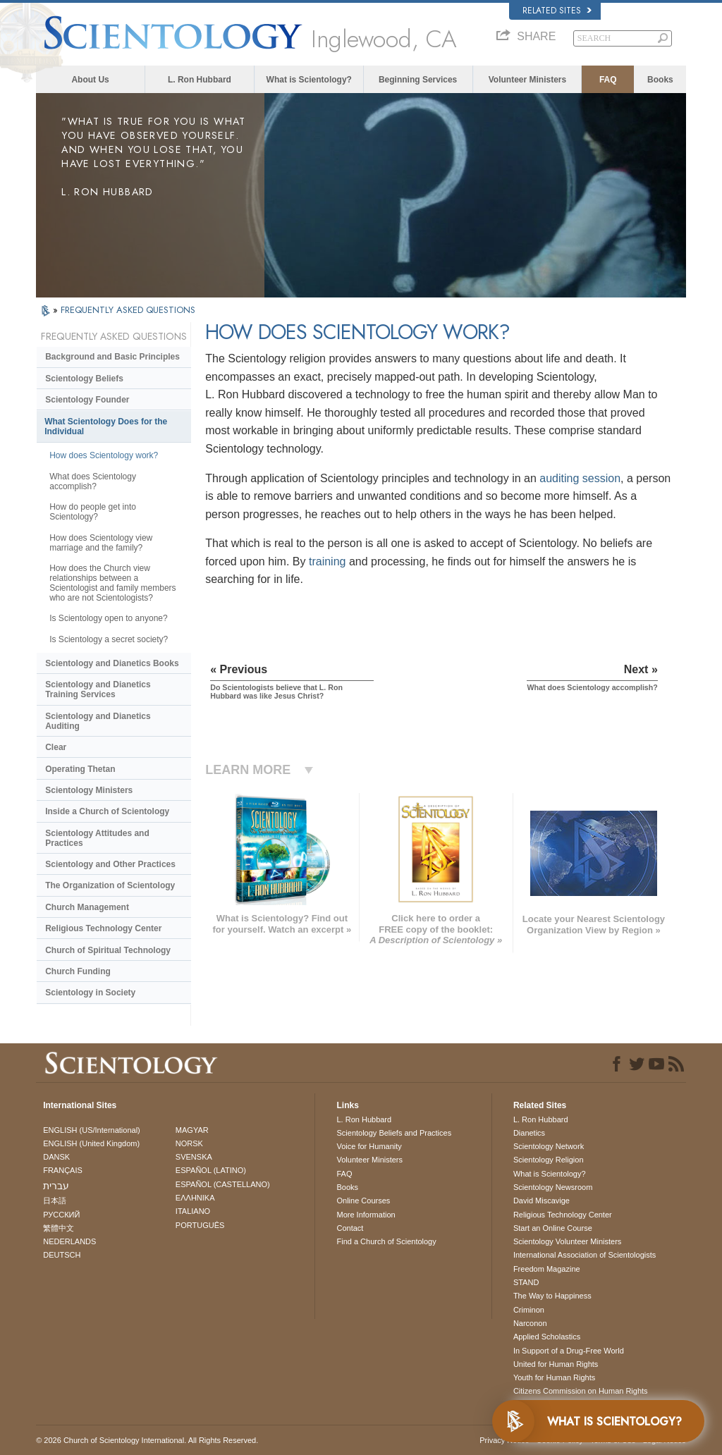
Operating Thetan (80, 769)
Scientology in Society (90, 992)
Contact (349, 1228)
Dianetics (529, 1133)
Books (660, 80)
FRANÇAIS (62, 1170)
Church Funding (78, 971)
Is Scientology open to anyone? (108, 618)
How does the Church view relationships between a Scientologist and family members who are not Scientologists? (112, 583)
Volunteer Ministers (527, 80)
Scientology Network (548, 1146)
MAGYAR (192, 1130)
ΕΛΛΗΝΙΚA (195, 1197)
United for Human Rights (555, 1364)
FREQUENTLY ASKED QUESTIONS (128, 310)
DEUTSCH (61, 1255)
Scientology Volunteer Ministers (567, 1241)
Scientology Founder (87, 400)
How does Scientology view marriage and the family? (100, 543)
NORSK (189, 1143)
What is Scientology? (309, 80)
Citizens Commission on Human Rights (580, 1391)
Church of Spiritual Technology (108, 950)
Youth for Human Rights (554, 1377)
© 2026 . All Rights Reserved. (147, 1440)
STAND (526, 1282)
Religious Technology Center (103, 928)
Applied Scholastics (546, 1336)
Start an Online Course (552, 1228)
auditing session (579, 478)
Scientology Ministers (89, 790)
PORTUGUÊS (200, 1225)
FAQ (608, 80)
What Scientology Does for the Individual (105, 426)
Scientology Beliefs (84, 378)
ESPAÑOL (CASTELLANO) (223, 1184)
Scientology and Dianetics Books (111, 663)
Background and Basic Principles (112, 357)
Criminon (528, 1310)
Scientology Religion (548, 1159)
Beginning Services (418, 80)
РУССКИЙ (61, 1214)
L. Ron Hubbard (199, 80)
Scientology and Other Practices (110, 864)
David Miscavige (541, 1200)
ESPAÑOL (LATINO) (211, 1170)
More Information (365, 1214)
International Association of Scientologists (584, 1255)
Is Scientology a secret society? (108, 639)
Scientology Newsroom (553, 1187)
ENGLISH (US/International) (91, 1130)
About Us (90, 80)
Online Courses (363, 1200)
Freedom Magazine (546, 1269)
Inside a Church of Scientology (107, 811)
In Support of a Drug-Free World (568, 1350)
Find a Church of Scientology (386, 1241)
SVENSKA (194, 1157)
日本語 (54, 1200)
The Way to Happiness (552, 1295)
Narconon (530, 1323)
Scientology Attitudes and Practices (97, 838)
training (327, 561)
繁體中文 (58, 1228)
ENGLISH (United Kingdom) (91, 1143)
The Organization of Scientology (110, 885)
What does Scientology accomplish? (92, 481)
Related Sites (557, 10)
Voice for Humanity (368, 1146)
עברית (56, 1185)
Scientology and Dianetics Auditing (97, 721)
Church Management (87, 907)
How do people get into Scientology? (92, 512)
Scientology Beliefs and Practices (393, 1133)
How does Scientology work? (103, 455)
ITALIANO (193, 1211)
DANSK (56, 1157)
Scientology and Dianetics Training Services (97, 689)
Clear (55, 747)
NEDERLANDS (69, 1241)
